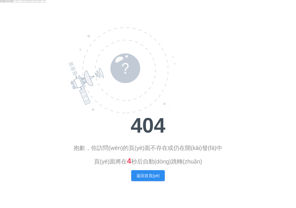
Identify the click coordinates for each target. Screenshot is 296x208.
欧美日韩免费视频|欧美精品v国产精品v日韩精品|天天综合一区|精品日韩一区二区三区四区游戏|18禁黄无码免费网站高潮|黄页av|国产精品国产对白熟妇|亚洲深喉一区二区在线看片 (23, 0)
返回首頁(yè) (148, 175)
